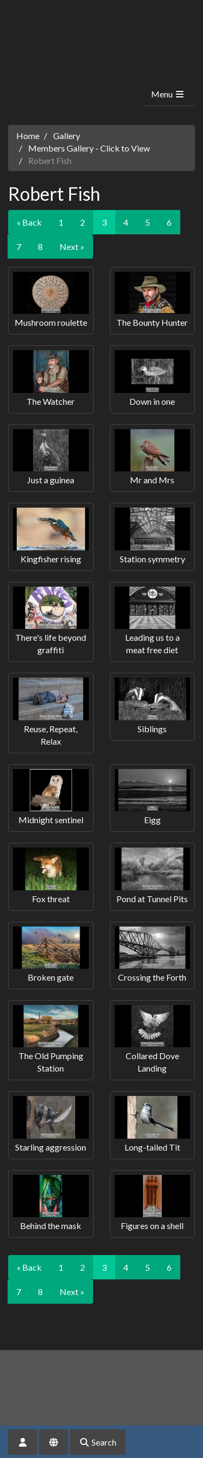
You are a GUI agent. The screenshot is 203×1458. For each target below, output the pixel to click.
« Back (29, 222)
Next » (72, 246)
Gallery (66, 135)
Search (97, 1442)
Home (28, 135)
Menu (168, 94)
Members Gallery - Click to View (89, 148)
